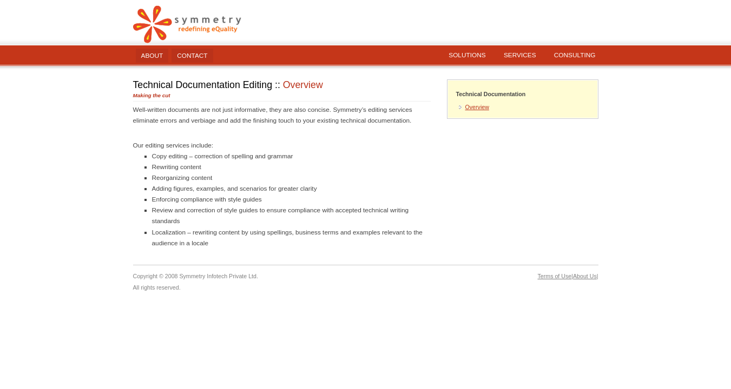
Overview (477, 107)
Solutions (467, 55)
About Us (585, 276)
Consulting (575, 55)
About (152, 55)
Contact (192, 55)
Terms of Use (555, 276)
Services (520, 55)
